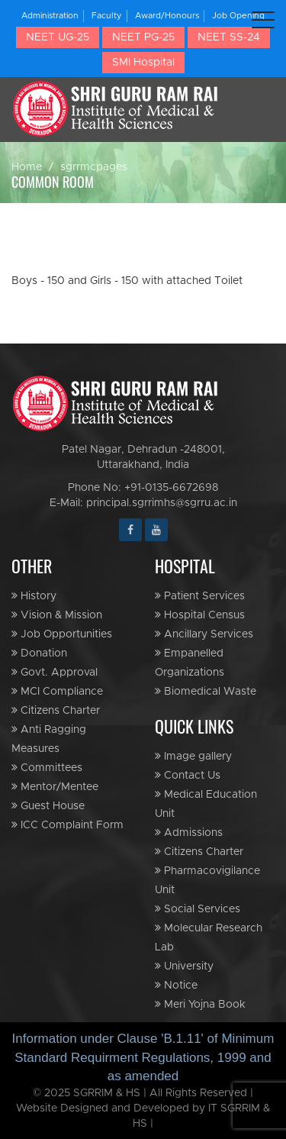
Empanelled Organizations (189, 662)
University (184, 966)
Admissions (189, 832)
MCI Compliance (57, 691)
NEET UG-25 (57, 37)
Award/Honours (167, 15)
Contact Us (187, 775)
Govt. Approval (54, 672)
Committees (46, 767)
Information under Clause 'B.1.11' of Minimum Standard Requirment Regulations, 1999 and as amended (143, 1057)
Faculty (107, 15)
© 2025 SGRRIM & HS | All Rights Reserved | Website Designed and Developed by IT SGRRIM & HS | (143, 1108)
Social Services (197, 909)
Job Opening (238, 15)
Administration (50, 15)
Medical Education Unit (206, 804)
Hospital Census (200, 615)
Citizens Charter (55, 710)
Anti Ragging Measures (48, 739)
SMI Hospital (143, 62)
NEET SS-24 (229, 37)
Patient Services (200, 596)
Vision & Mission (56, 615)
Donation (39, 653)
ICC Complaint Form (67, 825)
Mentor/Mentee (54, 786)
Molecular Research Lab (208, 937)
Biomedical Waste (205, 691)
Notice (176, 985)
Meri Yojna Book (200, 1004)
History (33, 596)
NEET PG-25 (143, 37)
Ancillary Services (204, 634)
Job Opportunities (61, 634)
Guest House (48, 805)
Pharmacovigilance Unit (207, 880)
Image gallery (193, 756)
